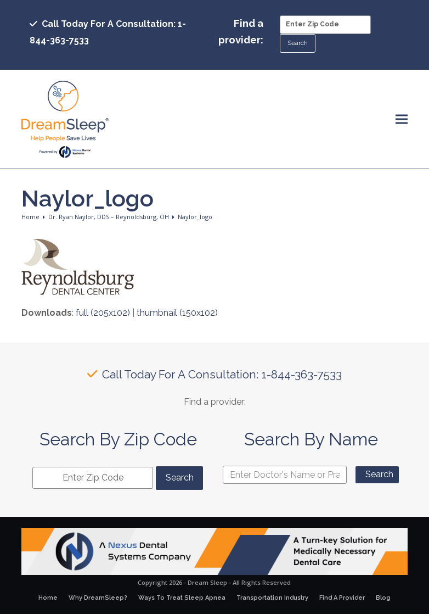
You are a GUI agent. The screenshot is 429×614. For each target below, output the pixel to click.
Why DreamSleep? (98, 597)
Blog (383, 597)
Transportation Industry (272, 597)
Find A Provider (342, 597)
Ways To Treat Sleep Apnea (181, 597)
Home (48, 597)
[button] (402, 119)
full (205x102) (103, 313)
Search (379, 474)
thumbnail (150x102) (177, 313)
